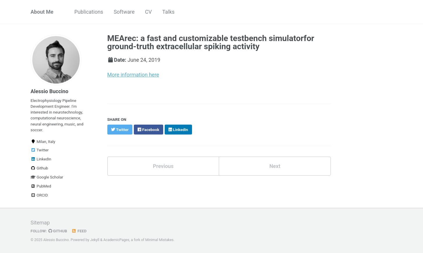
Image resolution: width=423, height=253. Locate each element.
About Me (42, 12)
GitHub (57, 231)
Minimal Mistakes (159, 240)
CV (148, 12)
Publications (88, 12)
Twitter (40, 150)
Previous (163, 166)
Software (124, 12)
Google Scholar (47, 177)
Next (274, 166)
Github (39, 168)
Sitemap (40, 223)
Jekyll (94, 240)
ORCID (39, 195)
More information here (133, 75)
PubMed (41, 186)
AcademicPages (116, 240)
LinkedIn (41, 159)
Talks (168, 12)
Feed (79, 231)
